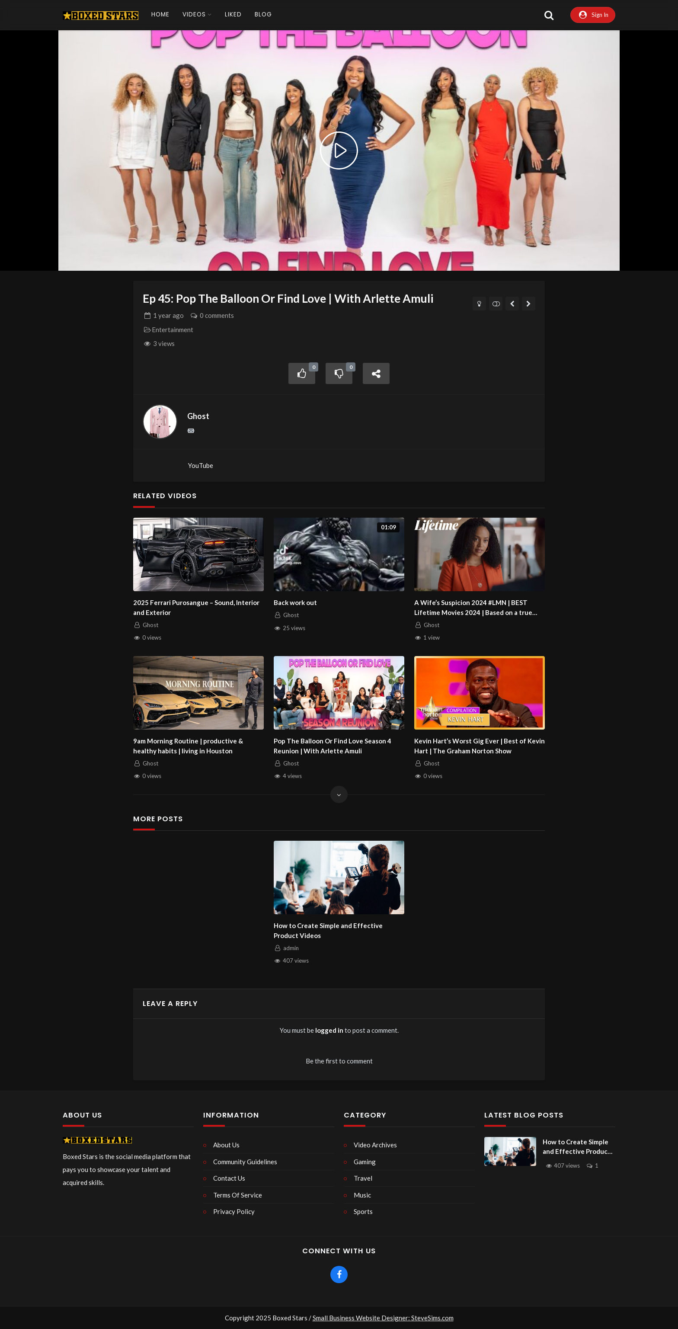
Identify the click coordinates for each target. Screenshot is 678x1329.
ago (168, 316)
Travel (363, 1178)
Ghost (198, 416)
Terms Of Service (237, 1195)
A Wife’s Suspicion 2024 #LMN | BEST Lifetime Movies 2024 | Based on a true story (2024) (473, 608)
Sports (363, 1211)
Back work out (295, 603)
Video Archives (375, 1145)
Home (160, 14)
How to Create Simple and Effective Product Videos (328, 931)
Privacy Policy (234, 1211)
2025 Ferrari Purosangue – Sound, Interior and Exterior (196, 608)
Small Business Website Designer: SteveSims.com (383, 1318)
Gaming (365, 1162)
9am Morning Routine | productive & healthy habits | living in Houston (188, 746)
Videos (194, 14)
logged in (329, 1030)
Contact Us (229, 1178)
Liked (233, 14)
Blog (263, 14)
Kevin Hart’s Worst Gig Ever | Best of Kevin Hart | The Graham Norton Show (479, 746)
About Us (226, 1145)
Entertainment (172, 330)
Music (362, 1195)
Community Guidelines (245, 1162)
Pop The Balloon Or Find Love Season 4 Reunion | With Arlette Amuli (332, 746)
